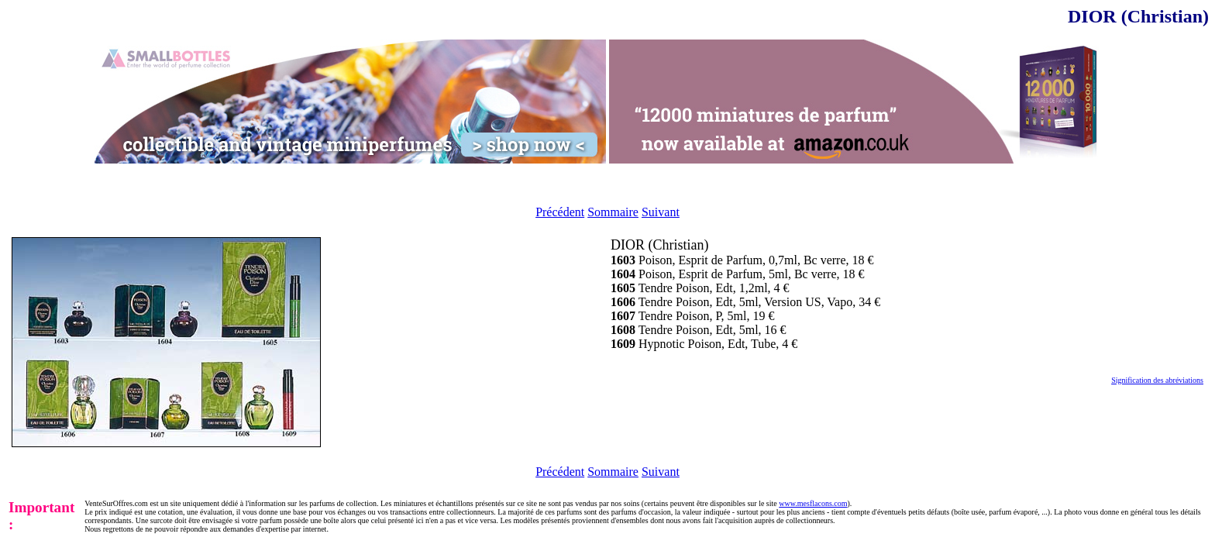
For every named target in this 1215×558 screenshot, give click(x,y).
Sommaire (612, 212)
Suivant (661, 212)
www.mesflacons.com (813, 503)
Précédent (559, 212)
